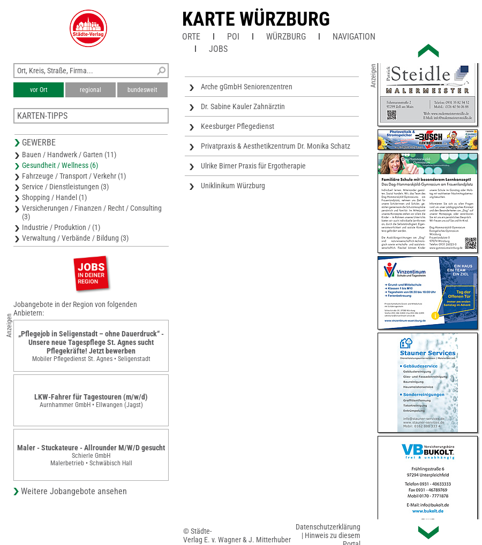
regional (90, 90)
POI (233, 37)
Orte (191, 37)
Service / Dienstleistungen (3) (65, 186)
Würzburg (286, 37)
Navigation (354, 37)
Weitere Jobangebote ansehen (74, 491)
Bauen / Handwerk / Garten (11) (69, 154)
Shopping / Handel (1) (54, 197)
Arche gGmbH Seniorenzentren (246, 86)
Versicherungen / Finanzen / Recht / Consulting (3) (92, 212)
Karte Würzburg (256, 19)
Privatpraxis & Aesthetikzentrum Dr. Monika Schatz (275, 146)
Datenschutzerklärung (328, 527)
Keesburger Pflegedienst (237, 126)
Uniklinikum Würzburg (233, 185)
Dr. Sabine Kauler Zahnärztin (243, 106)
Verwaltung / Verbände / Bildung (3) (75, 238)
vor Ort (39, 90)
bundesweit (142, 90)
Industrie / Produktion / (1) (61, 227)
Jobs (218, 49)
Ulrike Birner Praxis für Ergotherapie (253, 166)
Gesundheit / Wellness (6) (60, 165)
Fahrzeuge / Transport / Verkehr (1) (74, 176)
